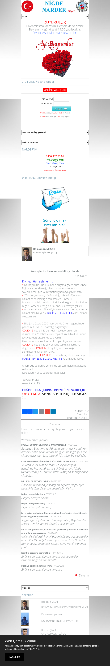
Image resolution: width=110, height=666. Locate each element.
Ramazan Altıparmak (51, 614)
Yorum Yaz (82, 411)
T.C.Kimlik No (47, 103)
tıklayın (25, 433)
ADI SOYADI (47, 98)
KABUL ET (14, 657)
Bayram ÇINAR (48, 630)
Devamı (82, 575)
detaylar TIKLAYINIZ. (30, 649)
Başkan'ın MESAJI (49, 601)
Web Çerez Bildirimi (20, 641)
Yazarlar (83, 418)
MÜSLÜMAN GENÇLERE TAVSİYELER (59, 620)
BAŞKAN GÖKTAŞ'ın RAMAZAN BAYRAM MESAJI (64, 606)
